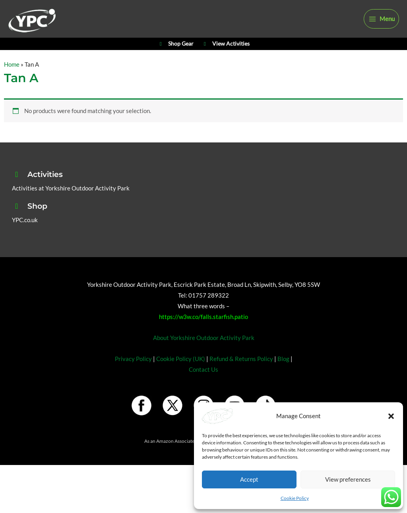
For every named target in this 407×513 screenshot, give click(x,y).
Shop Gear (175, 58)
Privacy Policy (133, 374)
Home (11, 80)
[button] (391, 416)
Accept (249, 479)
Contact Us (203, 385)
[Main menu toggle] (381, 25)
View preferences (348, 479)
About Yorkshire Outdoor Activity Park (203, 354)
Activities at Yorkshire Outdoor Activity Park (71, 204)
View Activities (226, 58)
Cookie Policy (295, 498)
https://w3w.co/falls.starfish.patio (203, 333)
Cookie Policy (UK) (180, 374)
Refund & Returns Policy (241, 374)
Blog (283, 374)
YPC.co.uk (25, 236)
